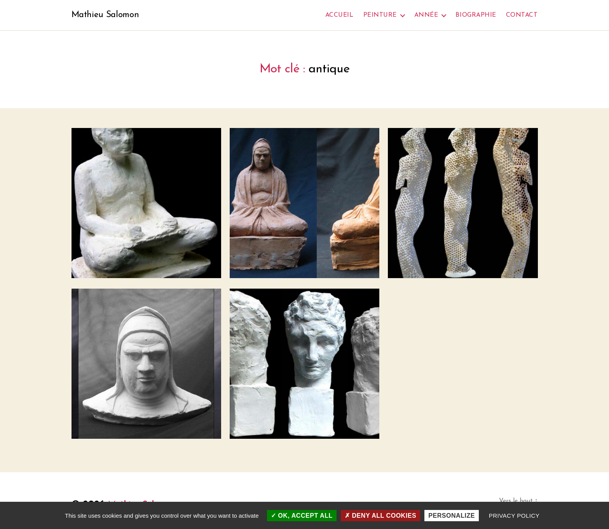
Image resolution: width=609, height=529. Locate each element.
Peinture (380, 15)
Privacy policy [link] (514, 515)
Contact (522, 15)
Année (426, 15)
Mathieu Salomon (107, 15)
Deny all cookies (380, 515)
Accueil (339, 15)
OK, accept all (302, 515)
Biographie (475, 15)
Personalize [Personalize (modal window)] (451, 515)
